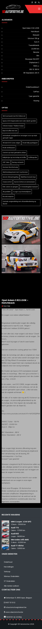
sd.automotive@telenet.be (16, 607)
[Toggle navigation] (39, 9)
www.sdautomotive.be (14, 612)
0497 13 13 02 (10, 602)
